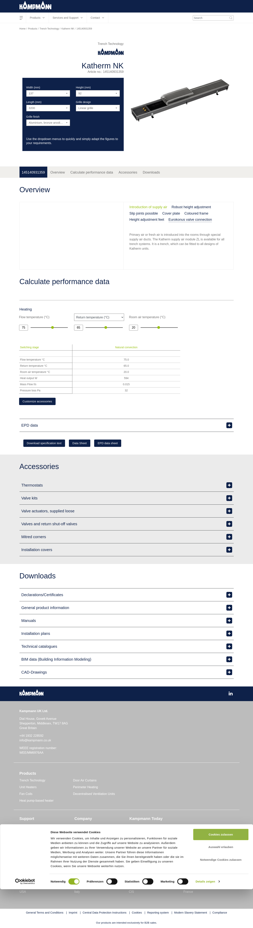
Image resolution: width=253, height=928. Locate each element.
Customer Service (31, 840)
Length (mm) (33, 102)
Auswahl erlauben (220, 886)
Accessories (127, 172)
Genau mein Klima (87, 833)
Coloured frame (196, 213)
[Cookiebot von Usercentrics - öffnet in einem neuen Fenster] (25, 920)
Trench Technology (49, 28)
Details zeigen (205, 920)
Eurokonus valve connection (190, 220)
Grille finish (33, 116)
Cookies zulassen (221, 873)
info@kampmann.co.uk (35, 741)
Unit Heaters (28, 788)
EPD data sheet (120, 444)
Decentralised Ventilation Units (94, 794)
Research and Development (93, 840)
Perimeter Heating (85, 788)
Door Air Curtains (85, 781)
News (133, 826)
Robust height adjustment (191, 207)
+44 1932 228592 (31, 736)
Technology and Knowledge (148, 833)
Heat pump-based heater (36, 801)
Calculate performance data (91, 172)
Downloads (151, 172)
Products (32, 28)
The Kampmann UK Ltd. (91, 826)
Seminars (26, 853)
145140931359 (33, 172)
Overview (57, 172)
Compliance (82, 853)
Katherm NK (67, 28)
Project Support (30, 846)
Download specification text (47, 444)
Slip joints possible (143, 213)
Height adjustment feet (146, 220)
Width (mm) (33, 87)
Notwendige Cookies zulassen (220, 898)
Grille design (83, 102)
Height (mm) (83, 87)
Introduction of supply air (148, 207)
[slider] (52, 327)
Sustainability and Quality (91, 846)
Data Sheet (88, 444)
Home (22, 28)
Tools (23, 826)
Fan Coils (26, 794)
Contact (24, 833)
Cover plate (171, 213)
